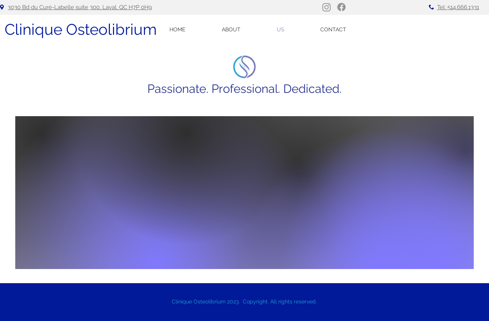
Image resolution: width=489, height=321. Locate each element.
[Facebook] (341, 7)
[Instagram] (326, 7)
